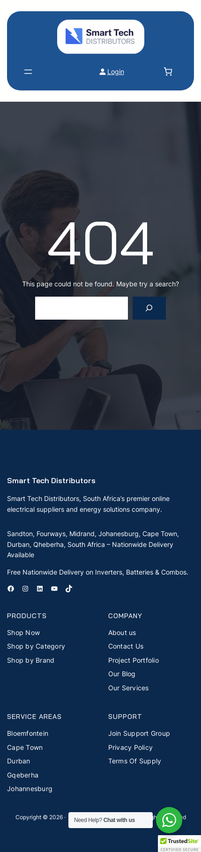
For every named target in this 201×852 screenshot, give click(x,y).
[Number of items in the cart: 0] (168, 71)
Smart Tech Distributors (51, 480)
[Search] (149, 308)
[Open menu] (28, 71)
